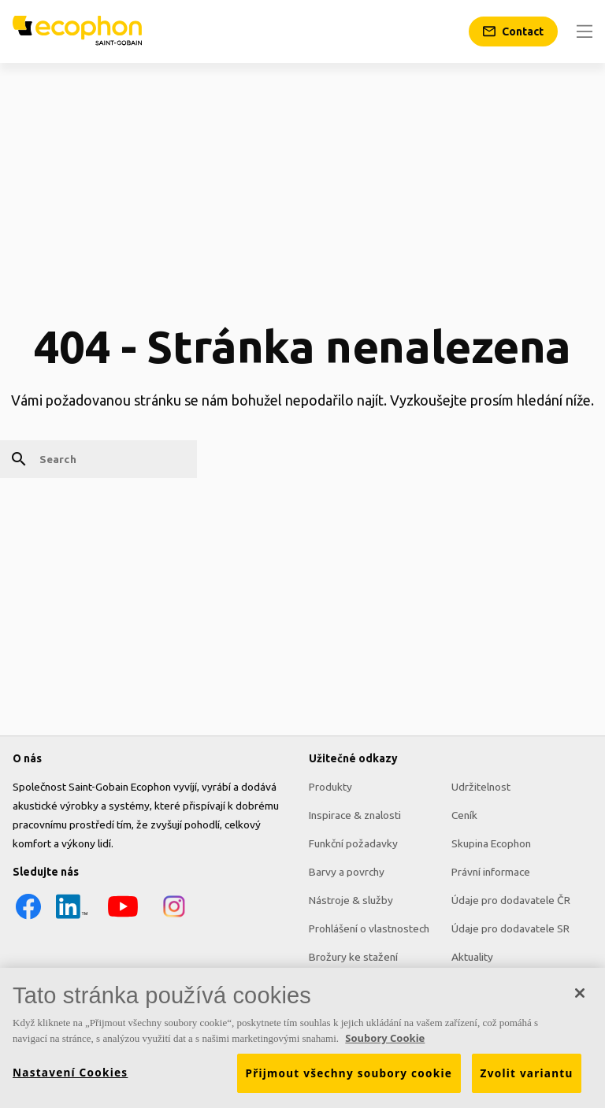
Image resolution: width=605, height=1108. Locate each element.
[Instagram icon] (174, 918)
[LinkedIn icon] (71, 918)
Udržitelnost (480, 786)
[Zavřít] (579, 998)
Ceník (464, 815)
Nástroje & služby (351, 900)
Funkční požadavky (353, 843)
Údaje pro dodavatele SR (510, 928)
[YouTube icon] (123, 918)
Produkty (330, 786)
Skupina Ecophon (491, 843)
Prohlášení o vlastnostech (369, 928)
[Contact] (513, 31)
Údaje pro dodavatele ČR (510, 900)
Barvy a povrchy (346, 871)
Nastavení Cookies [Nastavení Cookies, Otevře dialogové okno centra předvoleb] (70, 1078)
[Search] (98, 459)
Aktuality (472, 957)
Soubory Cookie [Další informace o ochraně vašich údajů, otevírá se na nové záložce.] (385, 1043)
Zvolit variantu (527, 1079)
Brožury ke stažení (353, 957)
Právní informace (490, 871)
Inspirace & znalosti (355, 815)
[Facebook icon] (28, 918)
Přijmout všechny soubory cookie (349, 1079)
